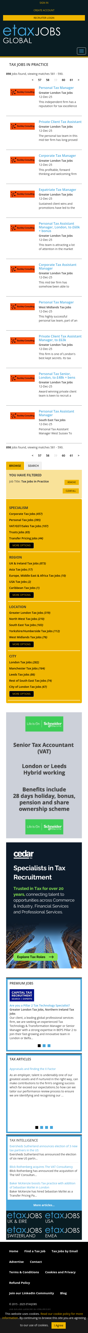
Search (33, 466)
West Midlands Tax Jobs (28, 637)
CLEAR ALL (71, 490)
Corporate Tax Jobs (25, 514)
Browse (15, 466)
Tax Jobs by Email (64, 1251)
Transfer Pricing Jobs (26, 538)
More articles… (44, 1205)
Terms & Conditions (24, 1272)
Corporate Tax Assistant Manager (57, 266)
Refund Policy (19, 1283)
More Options (21, 545)
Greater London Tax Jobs (29, 613)
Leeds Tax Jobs (22, 674)
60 (63, 80)
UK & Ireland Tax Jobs (27, 563)
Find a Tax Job (34, 1251)
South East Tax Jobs (26, 625)
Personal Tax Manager (56, 87)
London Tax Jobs (24, 662)
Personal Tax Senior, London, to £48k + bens (57, 376)
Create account (43, 10)
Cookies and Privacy (60, 1272)
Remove (72, 482)
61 (71, 80)
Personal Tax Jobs (25, 520)
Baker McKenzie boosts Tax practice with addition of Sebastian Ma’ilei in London (42, 1185)
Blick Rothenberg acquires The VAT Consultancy (41, 1167)
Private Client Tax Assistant (60, 121)
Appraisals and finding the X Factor (33, 1069)
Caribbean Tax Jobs (24, 588)
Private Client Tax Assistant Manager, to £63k (60, 338)
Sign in (44, 2)
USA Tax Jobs (20, 582)
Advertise (16, 1262)
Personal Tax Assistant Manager (56, 413)
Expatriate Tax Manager (57, 189)
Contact (36, 1262)
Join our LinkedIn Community (31, 1293)
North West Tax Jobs (26, 619)
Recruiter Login (44, 18)
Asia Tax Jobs (21, 569)
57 (39, 80)
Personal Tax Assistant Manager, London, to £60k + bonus (59, 227)
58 (47, 80)
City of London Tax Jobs (28, 687)
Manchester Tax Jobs (27, 668)
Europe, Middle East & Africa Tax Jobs (37, 575)
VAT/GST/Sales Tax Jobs (28, 526)
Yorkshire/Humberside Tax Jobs (34, 631)
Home (13, 1251)
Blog (63, 1293)
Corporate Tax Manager (57, 155)
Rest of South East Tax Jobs (30, 681)
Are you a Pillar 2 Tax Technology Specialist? (40, 1005)
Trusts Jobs (19, 532)
